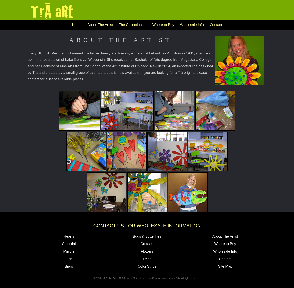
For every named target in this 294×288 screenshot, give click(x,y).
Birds (69, 266)
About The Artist (100, 25)
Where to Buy (163, 25)
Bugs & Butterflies (147, 236)
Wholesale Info (192, 25)
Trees (147, 259)
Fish (68, 259)
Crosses (146, 244)
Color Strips (147, 266)
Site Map (225, 266)
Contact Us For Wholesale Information (147, 225)
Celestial (69, 244)
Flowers (147, 251)
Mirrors (68, 251)
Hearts (69, 236)
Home (77, 25)
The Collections (133, 25)
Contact (216, 25)
